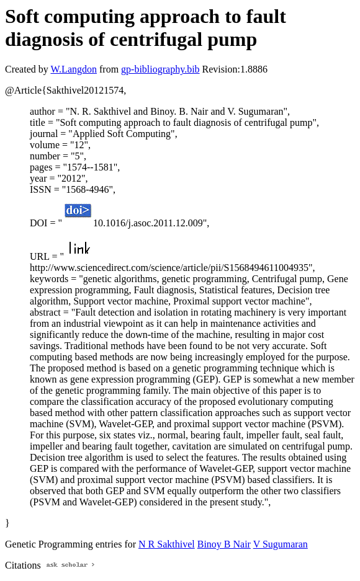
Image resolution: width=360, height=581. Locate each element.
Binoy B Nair (224, 544)
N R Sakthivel (166, 544)
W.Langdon (73, 69)
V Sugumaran (280, 544)
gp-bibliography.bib (160, 69)
